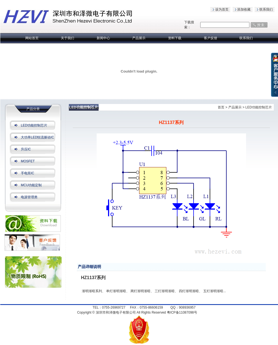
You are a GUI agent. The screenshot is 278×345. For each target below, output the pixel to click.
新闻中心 (103, 38)
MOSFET (28, 161)
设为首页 (222, 9)
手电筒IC (27, 173)
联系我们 (266, 9)
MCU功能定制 (31, 185)
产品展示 (139, 38)
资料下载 (174, 38)
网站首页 (32, 38)
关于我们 (67, 38)
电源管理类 (29, 197)
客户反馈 (210, 38)
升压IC (26, 149)
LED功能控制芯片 (34, 125)
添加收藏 (244, 9)
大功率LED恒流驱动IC (37, 137)
